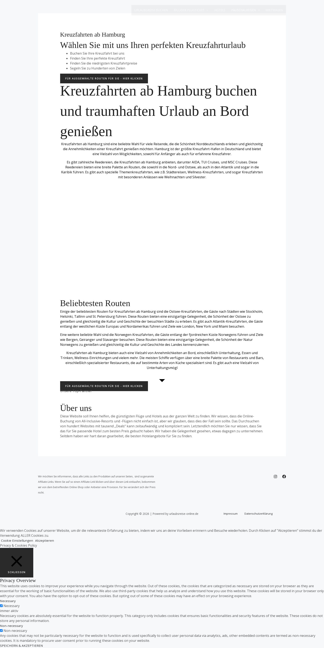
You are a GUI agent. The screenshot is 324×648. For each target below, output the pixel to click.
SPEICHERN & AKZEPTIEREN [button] (22, 645)
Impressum (233, 514)
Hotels (219, 10)
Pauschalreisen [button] (245, 10)
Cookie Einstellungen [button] (17, 540)
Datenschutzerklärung (256, 514)
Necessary (12, 606)
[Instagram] (275, 476)
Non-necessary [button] (12, 625)
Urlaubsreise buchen (151, 10)
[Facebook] (284, 476)
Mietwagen (274, 10)
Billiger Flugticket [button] (191, 10)
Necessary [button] (8, 601)
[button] (206, 10)
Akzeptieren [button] (45, 540)
